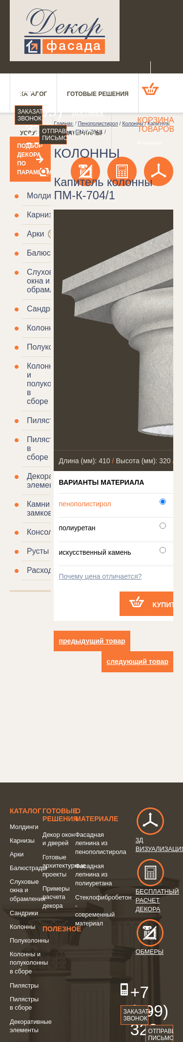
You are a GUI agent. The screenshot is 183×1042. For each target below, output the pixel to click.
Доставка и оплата (80, 122)
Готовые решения (60, 815)
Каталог (25, 811)
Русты (38, 551)
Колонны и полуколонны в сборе (29, 962)
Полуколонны (29, 940)
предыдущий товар (92, 641)
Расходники (48, 570)
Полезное (61, 929)
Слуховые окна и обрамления (49, 281)
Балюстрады (50, 253)
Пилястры (45, 420)
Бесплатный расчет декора (157, 891)
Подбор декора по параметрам (30, 159)
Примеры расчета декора (56, 897)
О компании (80, 93)
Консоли (42, 532)
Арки (35, 234)
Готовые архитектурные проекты (64, 865)
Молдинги (44, 195)
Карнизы (42, 215)
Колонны (43, 328)
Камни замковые (44, 508)
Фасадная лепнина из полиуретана (93, 874)
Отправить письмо (54, 135)
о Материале (96, 815)
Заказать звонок (30, 115)
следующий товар (137, 661)
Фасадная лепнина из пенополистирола (100, 843)
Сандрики (44, 309)
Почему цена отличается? (100, 576)
